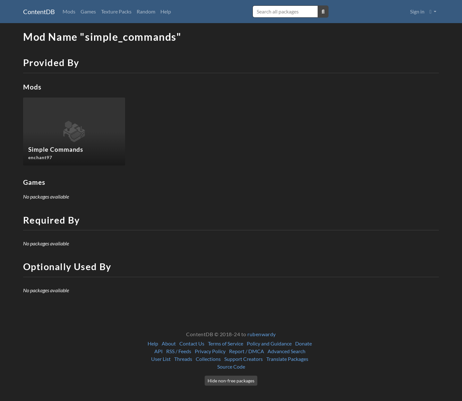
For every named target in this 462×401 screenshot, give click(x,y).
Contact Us (191, 343)
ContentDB (39, 11)
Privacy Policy (210, 351)
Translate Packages (287, 359)
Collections (208, 359)
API (158, 351)
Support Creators (243, 359)
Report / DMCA (246, 351)
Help (165, 11)
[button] (433, 11)
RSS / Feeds (178, 351)
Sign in (417, 11)
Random (146, 11)
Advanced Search (286, 351)
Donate (303, 343)
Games (88, 11)
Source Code (231, 366)
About (169, 343)
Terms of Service (225, 343)
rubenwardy (261, 334)
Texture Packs (116, 11)
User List (161, 359)
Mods (69, 11)
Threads (183, 359)
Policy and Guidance (269, 343)
